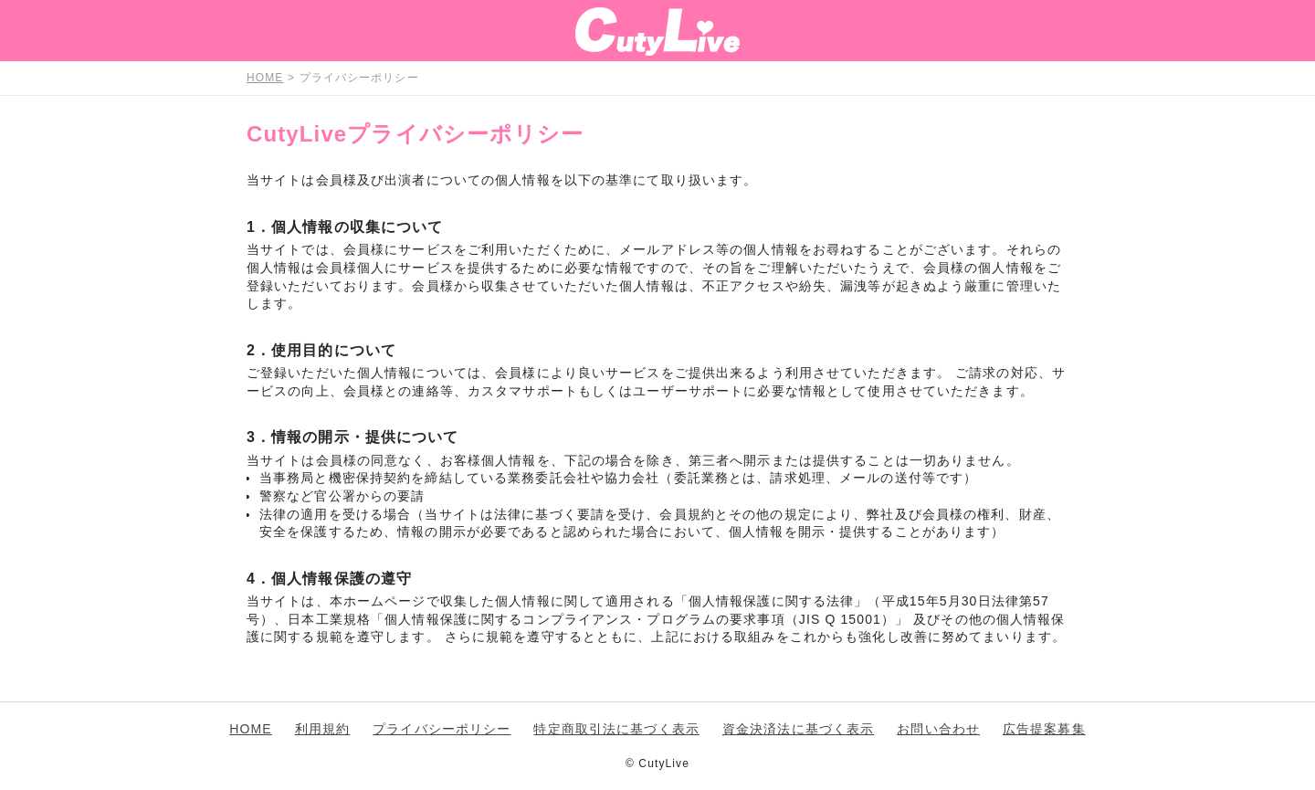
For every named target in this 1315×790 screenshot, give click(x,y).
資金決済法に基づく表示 (798, 729)
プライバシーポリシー (441, 729)
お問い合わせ (938, 729)
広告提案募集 (1044, 729)
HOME (250, 729)
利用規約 (322, 729)
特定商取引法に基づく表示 (616, 729)
